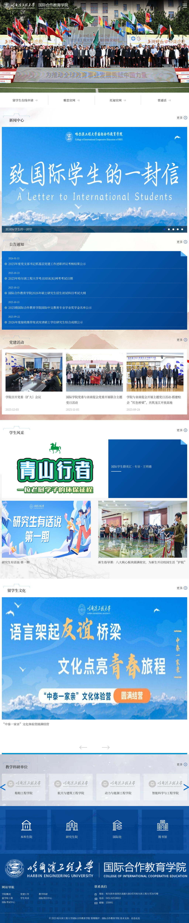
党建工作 (24, 893)
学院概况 (6, 893)
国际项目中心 (45, 898)
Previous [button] (2, 787)
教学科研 (43, 893)
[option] (94, 46)
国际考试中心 (8, 902)
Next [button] (186, 787)
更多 (180, 117)
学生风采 (24, 898)
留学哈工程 (7, 898)
